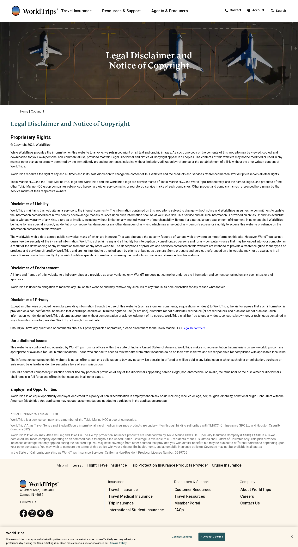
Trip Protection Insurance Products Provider (169, 465)
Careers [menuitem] (247, 496)
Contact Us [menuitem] (250, 503)
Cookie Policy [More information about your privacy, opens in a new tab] (118, 543)
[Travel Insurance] (78, 11)
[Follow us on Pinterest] (40, 513)
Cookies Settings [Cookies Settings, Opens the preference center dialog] (182, 536)
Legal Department (194, 328)
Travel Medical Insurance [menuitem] (130, 496)
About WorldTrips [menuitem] (255, 490)
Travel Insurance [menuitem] (123, 490)
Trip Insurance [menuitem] (121, 503)
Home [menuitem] (24, 111)
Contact (233, 10)
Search (278, 11)
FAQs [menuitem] (179, 510)
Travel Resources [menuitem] (189, 496)
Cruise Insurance (226, 465)
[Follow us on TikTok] (49, 513)
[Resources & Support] (123, 11)
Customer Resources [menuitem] (192, 490)
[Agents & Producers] (172, 11)
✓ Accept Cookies (212, 536)
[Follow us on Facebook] (23, 513)
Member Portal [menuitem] (187, 503)
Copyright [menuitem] (37, 111)
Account (255, 10)
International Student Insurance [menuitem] (136, 510)
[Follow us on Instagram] (32, 513)
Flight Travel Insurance (107, 465)
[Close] (292, 536)
